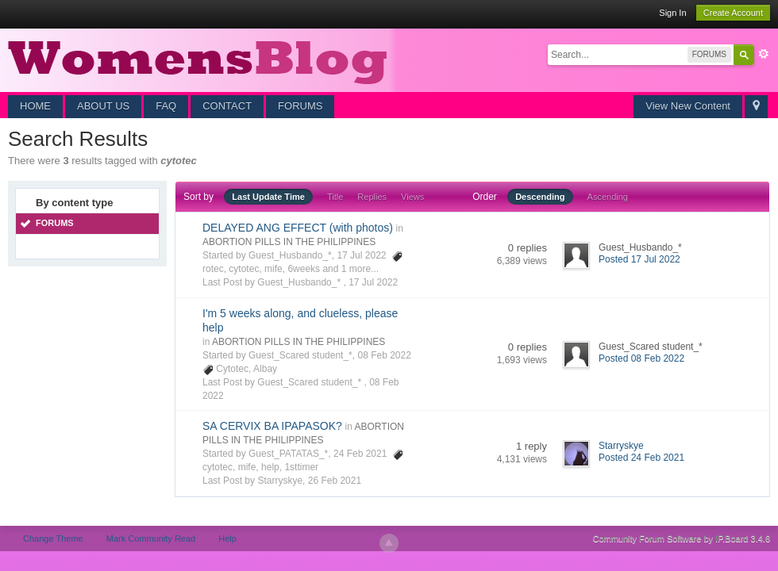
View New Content (687, 106)
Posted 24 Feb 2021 (641, 457)
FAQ (166, 106)
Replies (372, 196)
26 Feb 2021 (334, 480)
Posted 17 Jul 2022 (639, 259)
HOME (35, 106)
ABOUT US (103, 106)
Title (335, 196)
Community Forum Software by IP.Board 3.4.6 (681, 538)
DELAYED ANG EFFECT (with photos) (297, 227)
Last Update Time (268, 196)
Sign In (672, 12)
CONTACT (227, 106)
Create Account (733, 12)
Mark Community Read (150, 538)
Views (412, 196)
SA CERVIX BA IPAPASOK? (272, 426)
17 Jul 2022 (373, 282)
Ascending (607, 196)
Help (227, 538)
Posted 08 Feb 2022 (641, 358)
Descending (539, 196)
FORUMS (300, 106)
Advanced (763, 54)
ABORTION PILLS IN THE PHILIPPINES (289, 241)
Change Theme (53, 538)
